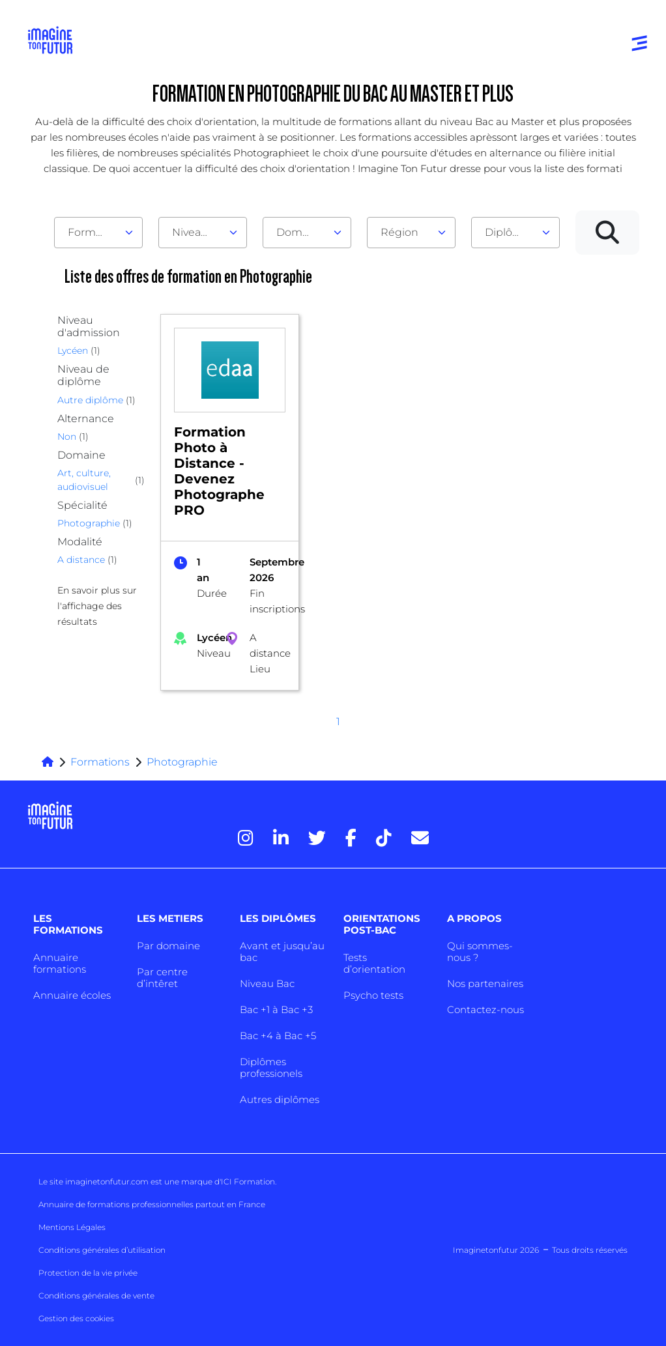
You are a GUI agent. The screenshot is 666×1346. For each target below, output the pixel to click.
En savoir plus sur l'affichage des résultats (97, 605)
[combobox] (98, 232)
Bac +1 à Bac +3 (276, 1009)
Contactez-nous (485, 1009)
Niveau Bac (267, 983)
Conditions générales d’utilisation (102, 1250)
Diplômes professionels (271, 1067)
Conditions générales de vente (96, 1295)
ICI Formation (248, 1181)
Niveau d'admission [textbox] (197, 232)
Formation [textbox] (93, 232)
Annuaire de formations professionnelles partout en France (151, 1204)
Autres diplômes (279, 1099)
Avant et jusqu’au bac (282, 951)
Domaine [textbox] (300, 232)
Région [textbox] (399, 232)
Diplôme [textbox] (507, 232)
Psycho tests (373, 995)
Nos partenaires (485, 983)
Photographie (182, 762)
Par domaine (168, 945)
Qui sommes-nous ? (480, 951)
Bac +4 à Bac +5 (278, 1035)
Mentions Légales (72, 1227)
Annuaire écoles (72, 995)
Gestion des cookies (76, 1318)
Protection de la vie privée (88, 1273)
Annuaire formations (59, 963)
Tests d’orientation (374, 963)
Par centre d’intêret (162, 978)
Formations (100, 762)
